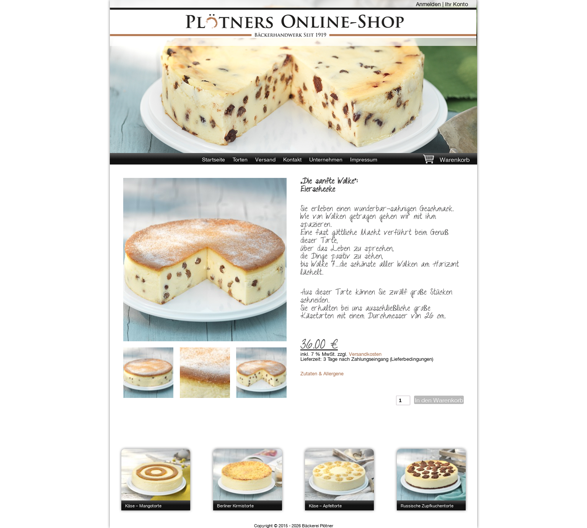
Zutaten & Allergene (322, 373)
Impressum (363, 159)
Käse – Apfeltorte (325, 505)
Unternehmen (325, 159)
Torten (240, 159)
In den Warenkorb (439, 400)
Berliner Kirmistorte (235, 505)
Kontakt (292, 159)
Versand (265, 159)
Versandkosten (365, 354)
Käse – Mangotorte (143, 505)
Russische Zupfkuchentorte (427, 505)
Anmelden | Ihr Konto (442, 4)
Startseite (213, 159)
